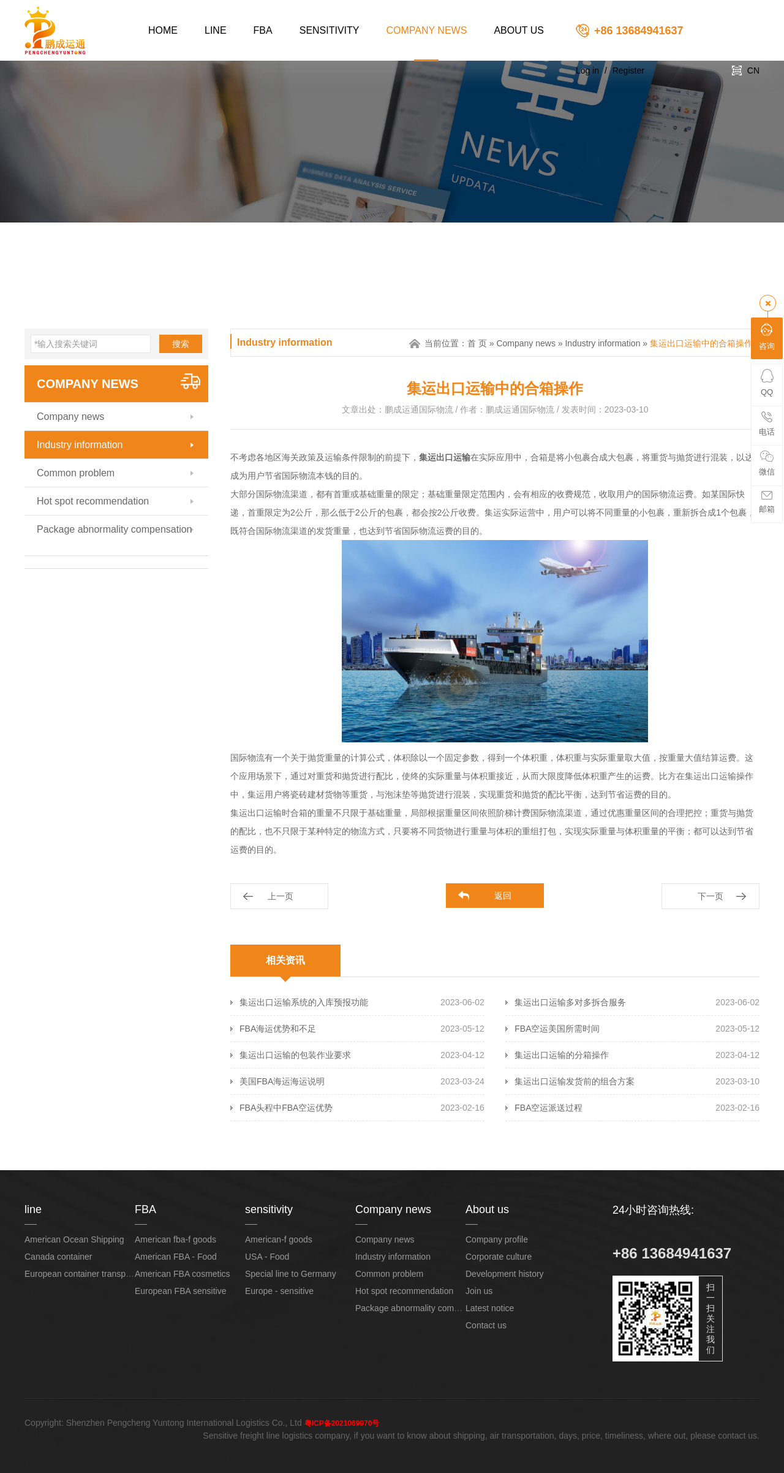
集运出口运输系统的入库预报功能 (303, 1002)
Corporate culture (499, 1257)
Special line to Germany (290, 1274)
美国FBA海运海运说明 (282, 1081)
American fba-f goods (175, 1239)
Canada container (58, 1257)
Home (163, 30)
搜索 (180, 344)
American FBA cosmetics (182, 1274)
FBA (263, 30)
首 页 (477, 343)
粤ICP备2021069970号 (342, 1423)
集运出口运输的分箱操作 (561, 1055)
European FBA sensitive (180, 1291)
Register (628, 70)
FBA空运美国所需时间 (557, 1028)
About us (519, 30)
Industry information (80, 445)
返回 (502, 895)
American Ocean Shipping (74, 1239)
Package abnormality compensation (114, 529)
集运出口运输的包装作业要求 (295, 1055)
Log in (587, 70)
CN (753, 70)
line (216, 30)
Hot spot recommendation (93, 501)
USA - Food (267, 1257)
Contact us (486, 1325)
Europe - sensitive (279, 1291)
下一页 (710, 896)
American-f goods (278, 1239)
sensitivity (330, 30)
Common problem (76, 473)
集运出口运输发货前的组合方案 (574, 1081)
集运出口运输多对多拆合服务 (570, 1002)
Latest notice (490, 1308)
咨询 (767, 337)
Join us (479, 1291)
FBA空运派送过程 (548, 1108)
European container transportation (89, 1274)
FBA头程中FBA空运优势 (286, 1108)
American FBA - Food (176, 1257)
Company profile (497, 1239)
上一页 (280, 896)
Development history (505, 1274)
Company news (426, 30)
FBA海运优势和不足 (277, 1028)
